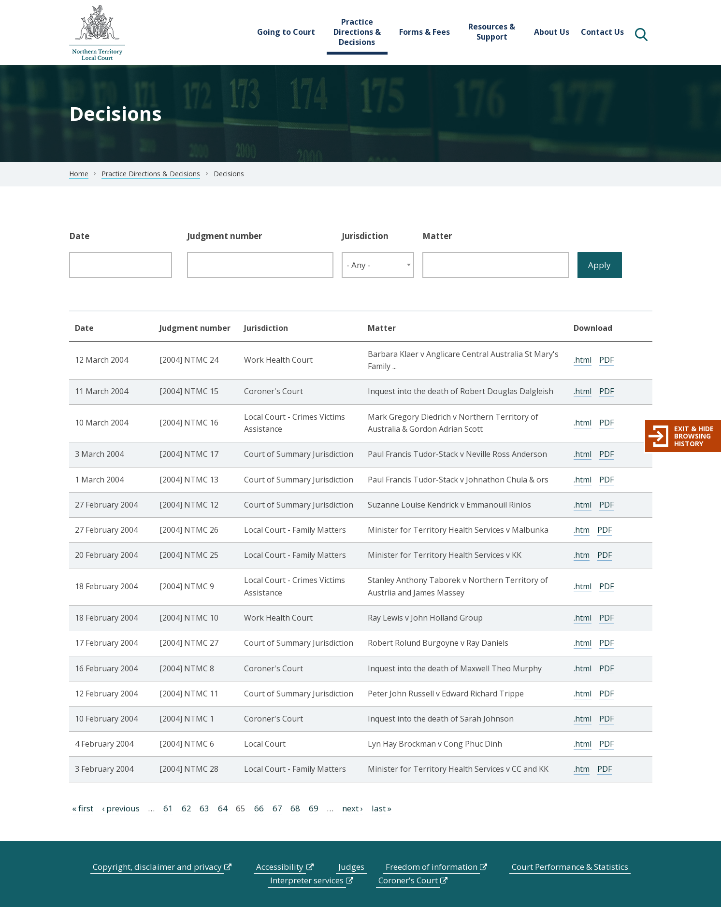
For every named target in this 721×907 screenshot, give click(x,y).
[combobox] (378, 265)
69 (313, 808)
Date (79, 235)
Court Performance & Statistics (570, 866)
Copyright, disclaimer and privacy (157, 866)
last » (381, 808)
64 (223, 808)
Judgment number (224, 235)
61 (168, 808)
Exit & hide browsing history (694, 436)
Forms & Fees (424, 32)
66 (259, 808)
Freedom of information (431, 866)
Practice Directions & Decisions (357, 31)
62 (186, 808)
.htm (582, 529)
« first (82, 808)
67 (277, 808)
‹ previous (121, 808)
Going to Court (286, 32)
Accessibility (279, 866)
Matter (437, 235)
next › (352, 808)
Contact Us (602, 32)
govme (97, 32)
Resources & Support (491, 31)
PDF (606, 359)
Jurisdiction (365, 235)
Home (78, 173)
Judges (351, 866)
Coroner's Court (408, 880)
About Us (551, 32)
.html (582, 359)
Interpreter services (307, 880)
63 (204, 808)
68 (295, 808)
